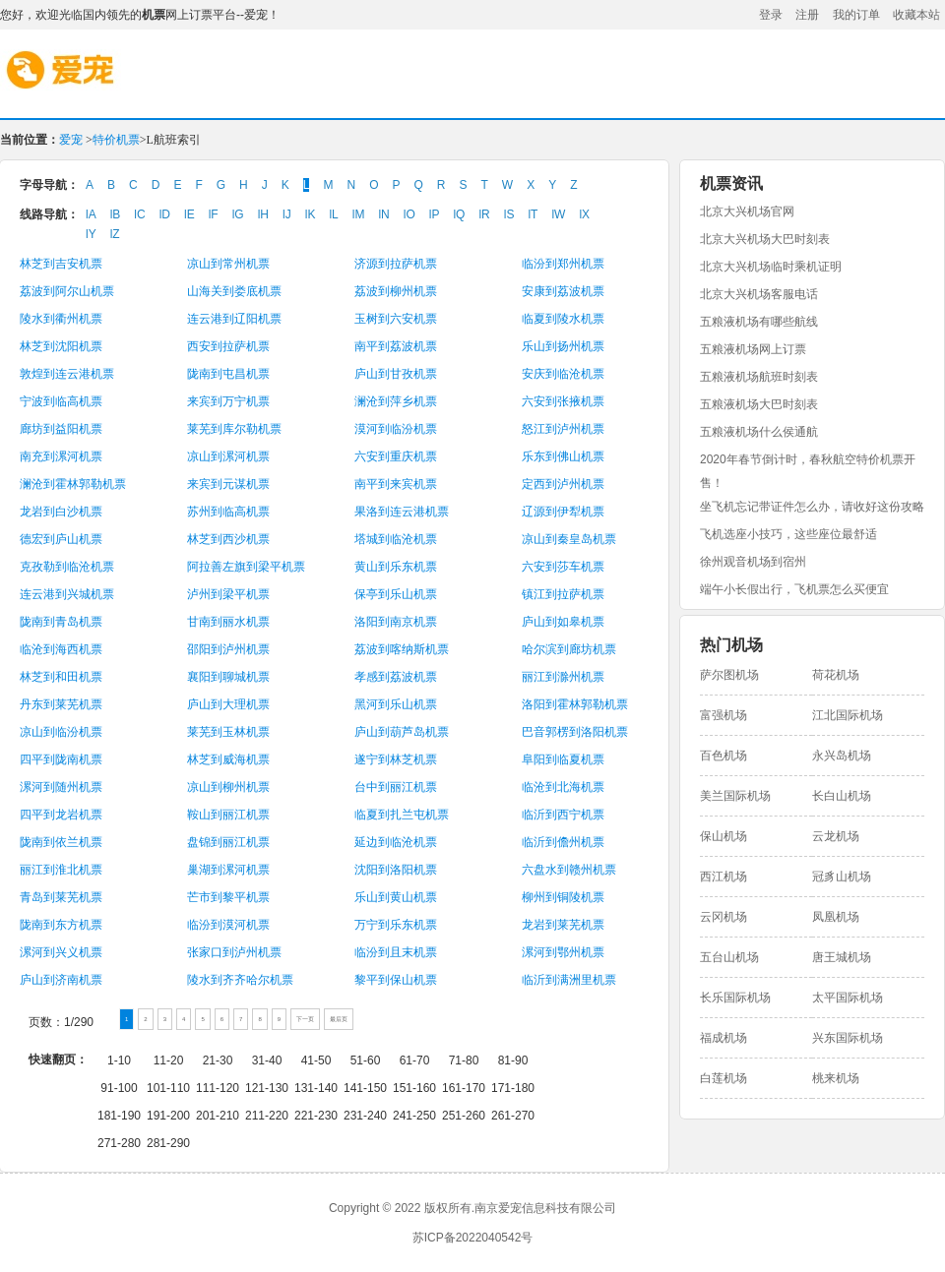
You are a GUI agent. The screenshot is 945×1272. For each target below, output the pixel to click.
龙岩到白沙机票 (61, 511)
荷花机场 (835, 675)
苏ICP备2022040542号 (473, 1237)
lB (115, 214)
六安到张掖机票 (563, 401)
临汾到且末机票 (395, 952)
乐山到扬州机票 (563, 346)
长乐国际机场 (735, 997)
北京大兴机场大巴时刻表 (765, 239)
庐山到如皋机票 (563, 622)
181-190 (119, 1115)
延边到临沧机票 (395, 842)
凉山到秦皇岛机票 (569, 539)
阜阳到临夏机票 (563, 759)
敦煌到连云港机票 (67, 374)
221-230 (316, 1115)
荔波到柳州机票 (395, 291)
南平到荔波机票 (395, 346)
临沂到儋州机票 (563, 842)
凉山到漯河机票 (228, 456)
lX (584, 214)
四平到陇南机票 (61, 759)
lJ (287, 214)
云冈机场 (723, 917)
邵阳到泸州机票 (228, 649)
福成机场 (723, 1038)
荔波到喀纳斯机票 (401, 649)
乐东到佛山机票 (563, 456)
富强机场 (723, 715)
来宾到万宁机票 (228, 401)
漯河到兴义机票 (61, 952)
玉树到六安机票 (395, 319)
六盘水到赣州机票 (569, 870)
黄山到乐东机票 (395, 567)
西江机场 (723, 876)
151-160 (414, 1088)
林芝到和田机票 (61, 677)
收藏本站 (916, 15)
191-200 (168, 1115)
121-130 (266, 1088)
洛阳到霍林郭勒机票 (575, 704)
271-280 (119, 1143)
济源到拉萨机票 (395, 264)
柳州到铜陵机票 (563, 897)
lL (333, 214)
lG (238, 214)
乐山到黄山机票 (395, 897)
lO (409, 214)
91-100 (118, 1088)
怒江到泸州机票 (563, 429)
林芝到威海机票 (228, 759)
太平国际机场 (847, 997)
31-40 (267, 1060)
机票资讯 (731, 183)
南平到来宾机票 (395, 484)
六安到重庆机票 (395, 456)
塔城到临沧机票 (395, 539)
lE (189, 214)
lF (214, 214)
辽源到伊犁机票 (563, 511)
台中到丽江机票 (395, 787)
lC (139, 214)
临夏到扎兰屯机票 (401, 814)
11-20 (169, 1060)
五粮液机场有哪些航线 (759, 322)
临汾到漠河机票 (228, 925)
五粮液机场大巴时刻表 (759, 404)
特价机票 (116, 140)
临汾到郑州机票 (563, 264)
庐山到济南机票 (61, 980)
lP (434, 214)
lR (483, 214)
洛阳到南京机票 (395, 622)
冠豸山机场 (841, 876)
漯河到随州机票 (61, 787)
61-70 (415, 1060)
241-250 (414, 1115)
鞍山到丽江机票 (228, 814)
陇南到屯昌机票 (228, 374)
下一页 (305, 1019)
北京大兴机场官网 (747, 211)
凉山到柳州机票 (228, 787)
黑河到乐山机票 (395, 704)
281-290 (168, 1143)
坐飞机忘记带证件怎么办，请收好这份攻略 (812, 507)
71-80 (464, 1060)
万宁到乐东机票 (395, 925)
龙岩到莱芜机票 (563, 925)
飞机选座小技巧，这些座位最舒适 (788, 534)
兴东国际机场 (847, 1038)
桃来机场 (835, 1078)
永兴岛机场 (841, 755)
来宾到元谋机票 (228, 484)
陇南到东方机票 (61, 925)
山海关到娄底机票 (234, 291)
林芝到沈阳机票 (61, 346)
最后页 (338, 1019)
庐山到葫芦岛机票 (401, 732)
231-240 (365, 1115)
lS (509, 214)
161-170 (463, 1088)
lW (558, 214)
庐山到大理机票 (228, 704)
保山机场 (723, 836)
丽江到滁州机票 (563, 677)
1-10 (119, 1060)
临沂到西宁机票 (563, 814)
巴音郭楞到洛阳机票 (575, 732)
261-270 (513, 1115)
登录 (771, 15)
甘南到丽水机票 (228, 622)
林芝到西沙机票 (228, 539)
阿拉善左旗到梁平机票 (246, 567)
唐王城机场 (841, 957)
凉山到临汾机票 (61, 732)
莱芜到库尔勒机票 (234, 429)
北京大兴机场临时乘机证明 (771, 266)
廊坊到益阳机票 (61, 429)
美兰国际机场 (735, 796)
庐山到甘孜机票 (395, 374)
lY (91, 234)
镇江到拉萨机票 (563, 594)
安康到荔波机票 (563, 291)
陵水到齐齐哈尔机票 (240, 980)
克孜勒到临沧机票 (67, 567)
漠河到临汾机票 (395, 429)
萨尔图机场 (729, 675)
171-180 (513, 1088)
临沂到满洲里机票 (569, 980)
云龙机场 (835, 836)
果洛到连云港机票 (401, 511)
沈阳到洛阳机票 (395, 870)
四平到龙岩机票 (61, 814)
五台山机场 (729, 957)
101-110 (168, 1088)
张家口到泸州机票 (234, 952)
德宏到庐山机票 (61, 539)
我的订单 (856, 15)
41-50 (316, 1060)
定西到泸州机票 (563, 484)
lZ (115, 234)
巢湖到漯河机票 (228, 870)
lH (263, 214)
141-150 (365, 1088)
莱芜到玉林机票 (228, 732)
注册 (807, 15)
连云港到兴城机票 (67, 594)
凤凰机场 (835, 917)
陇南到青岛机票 (61, 622)
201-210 (217, 1115)
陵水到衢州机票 (61, 319)
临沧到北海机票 (563, 787)
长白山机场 (841, 796)
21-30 (218, 1060)
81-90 (513, 1060)
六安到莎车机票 (563, 567)
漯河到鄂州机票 (563, 952)
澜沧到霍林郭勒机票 (73, 484)
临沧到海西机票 (61, 649)
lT (532, 214)
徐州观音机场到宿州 (753, 562)
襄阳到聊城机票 (228, 677)
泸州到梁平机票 (228, 594)
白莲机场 (723, 1078)
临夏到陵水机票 (563, 319)
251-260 (463, 1115)
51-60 (365, 1060)
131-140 (316, 1088)
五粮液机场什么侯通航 (759, 432)
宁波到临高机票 (61, 401)
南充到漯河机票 (61, 456)
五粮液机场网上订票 (753, 349)
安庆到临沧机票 (563, 374)
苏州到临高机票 (228, 511)
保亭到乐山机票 (395, 594)
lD (164, 214)
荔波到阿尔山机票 (67, 291)
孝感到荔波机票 (395, 677)
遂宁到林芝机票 (395, 759)
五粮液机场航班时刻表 (759, 377)
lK (310, 214)
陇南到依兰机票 (61, 842)
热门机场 (731, 644)
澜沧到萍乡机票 (395, 401)
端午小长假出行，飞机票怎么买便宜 (794, 589)
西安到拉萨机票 (228, 346)
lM (358, 214)
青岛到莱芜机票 (61, 897)
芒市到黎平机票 (228, 897)
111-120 (217, 1088)
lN (383, 214)
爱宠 (138, 83)
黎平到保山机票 (395, 980)
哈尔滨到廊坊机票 (569, 649)
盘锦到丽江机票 (228, 842)
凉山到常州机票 (228, 264)
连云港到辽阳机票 (234, 319)
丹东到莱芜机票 (61, 704)
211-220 (266, 1115)
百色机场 (723, 755)
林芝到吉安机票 (61, 264)
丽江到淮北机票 (61, 870)
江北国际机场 (847, 715)
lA (91, 214)
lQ (459, 214)
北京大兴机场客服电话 (759, 294)
